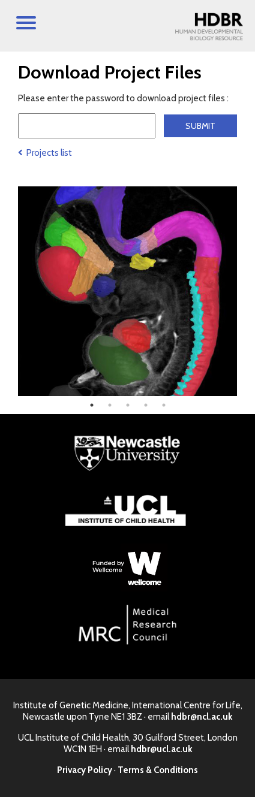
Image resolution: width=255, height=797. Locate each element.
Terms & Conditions (158, 770)
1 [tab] (92, 405)
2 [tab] (110, 405)
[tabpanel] (127, 291)
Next (246, 291)
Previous (9, 291)
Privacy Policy (84, 770)
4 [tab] (146, 405)
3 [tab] (128, 405)
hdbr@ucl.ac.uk (161, 749)
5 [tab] (164, 405)
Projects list (45, 152)
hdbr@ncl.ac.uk (201, 716)
